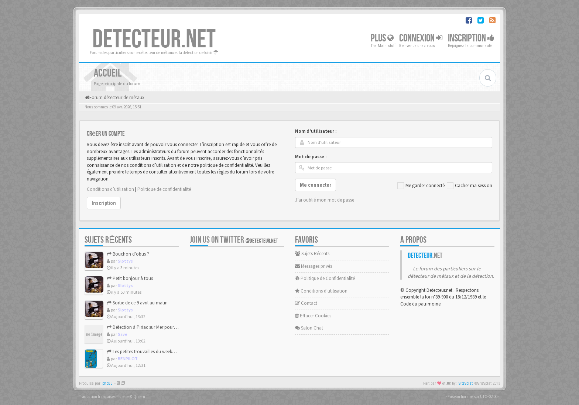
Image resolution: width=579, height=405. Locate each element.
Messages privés (313, 266)
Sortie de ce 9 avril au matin (137, 303)
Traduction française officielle (104, 396)
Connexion (420, 38)
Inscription (471, 38)
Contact (306, 303)
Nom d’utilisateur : (315, 131)
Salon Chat (309, 328)
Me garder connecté (421, 185)
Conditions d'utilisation (321, 291)
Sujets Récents (312, 253)
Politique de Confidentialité (325, 278)
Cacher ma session (469, 185)
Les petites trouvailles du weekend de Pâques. (154, 351)
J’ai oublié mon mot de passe (324, 200)
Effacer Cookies (313, 316)
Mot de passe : (310, 156)
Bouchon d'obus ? (128, 254)
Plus (382, 38)
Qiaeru (139, 396)
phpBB (107, 383)
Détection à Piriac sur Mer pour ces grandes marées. (161, 327)
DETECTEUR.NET (154, 39)
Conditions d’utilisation (110, 189)
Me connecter (315, 185)
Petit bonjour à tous (130, 278)
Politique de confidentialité (164, 189)
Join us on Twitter (234, 239)
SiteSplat (466, 383)
